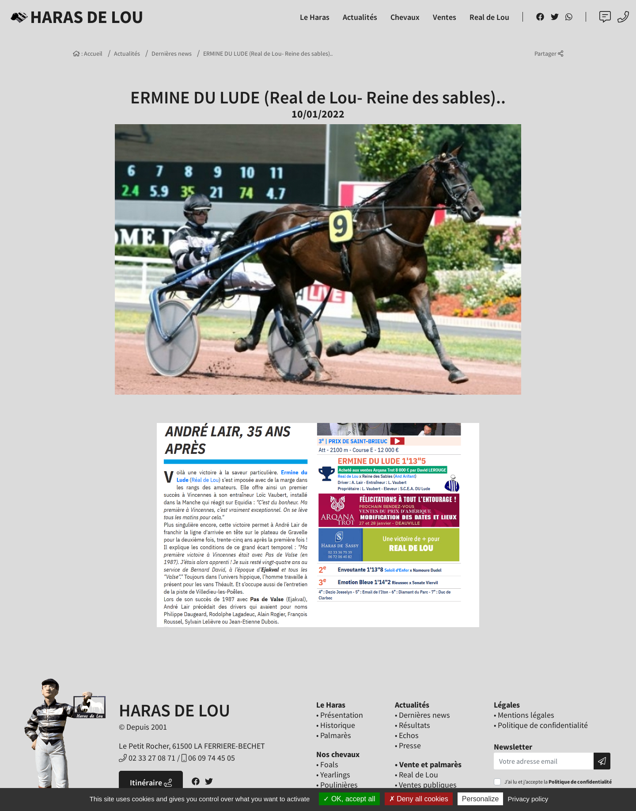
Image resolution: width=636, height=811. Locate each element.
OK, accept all (349, 799)
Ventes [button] (444, 17)
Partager (548, 53)
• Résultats (412, 725)
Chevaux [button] (405, 17)
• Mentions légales (524, 715)
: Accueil (87, 53)
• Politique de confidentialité (541, 725)
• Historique (335, 725)
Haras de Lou (75, 17)
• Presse (408, 745)
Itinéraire (151, 782)
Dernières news (171, 53)
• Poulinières (337, 785)
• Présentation (339, 715)
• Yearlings (333, 774)
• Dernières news (422, 715)
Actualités (127, 53)
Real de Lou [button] (489, 17)
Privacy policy (528, 799)
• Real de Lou (416, 774)
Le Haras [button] (314, 17)
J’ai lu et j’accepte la (558, 781)
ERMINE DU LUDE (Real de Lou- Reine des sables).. (268, 53)
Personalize (480, 799)
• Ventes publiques (426, 785)
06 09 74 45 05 (208, 758)
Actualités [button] (360, 17)
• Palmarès (333, 735)
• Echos (407, 735)
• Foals (327, 764)
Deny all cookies (418, 799)
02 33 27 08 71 (147, 758)
